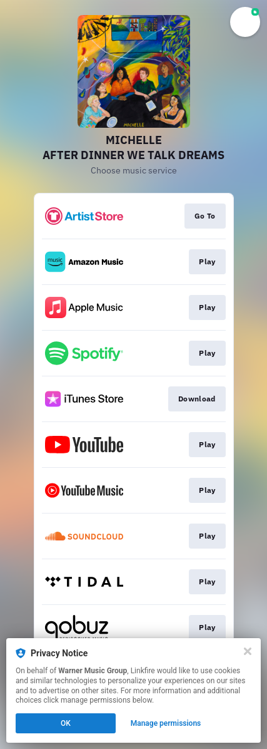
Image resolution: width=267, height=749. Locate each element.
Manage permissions (166, 723)
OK (66, 723)
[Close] (248, 651)
